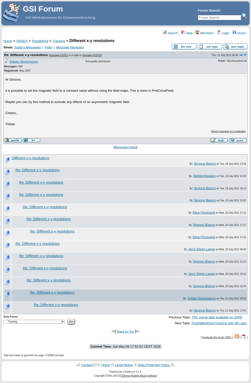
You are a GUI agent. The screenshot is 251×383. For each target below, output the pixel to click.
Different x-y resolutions (31, 158)
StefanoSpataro (204, 176)
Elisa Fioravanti (204, 212)
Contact (86, 365)
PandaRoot (40, 41)
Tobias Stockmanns (24, 61)
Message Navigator (70, 47)
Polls (48, 47)
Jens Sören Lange (201, 249)
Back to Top (125, 331)
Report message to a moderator (228, 131)
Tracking (59, 41)
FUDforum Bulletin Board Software (138, 375)
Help (187, 33)
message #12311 (59, 55)
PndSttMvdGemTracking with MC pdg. (219, 323)
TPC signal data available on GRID (217, 317)
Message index (125, 147)
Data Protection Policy (154, 365)
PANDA (21, 41)
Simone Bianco (205, 163)
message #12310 (91, 55)
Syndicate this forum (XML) (217, 337)
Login (223, 33)
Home (239, 33)
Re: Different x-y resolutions (26, 55)
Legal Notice (124, 365)
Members (204, 33)
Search (170, 33)
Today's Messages (27, 47)
